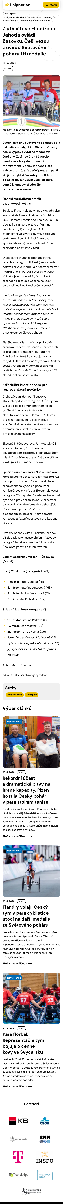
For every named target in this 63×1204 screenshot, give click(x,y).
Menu (53, 5)
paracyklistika (14, 694)
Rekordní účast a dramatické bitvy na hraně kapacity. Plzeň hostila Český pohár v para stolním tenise (26, 790)
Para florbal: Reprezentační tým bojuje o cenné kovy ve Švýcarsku (23, 1043)
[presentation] (31, 742)
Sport (13, 13)
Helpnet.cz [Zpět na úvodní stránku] (20, 4)
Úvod (5, 13)
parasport (31, 694)
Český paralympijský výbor (29, 675)
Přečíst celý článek (15, 836)
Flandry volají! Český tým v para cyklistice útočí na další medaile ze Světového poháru (26, 916)
